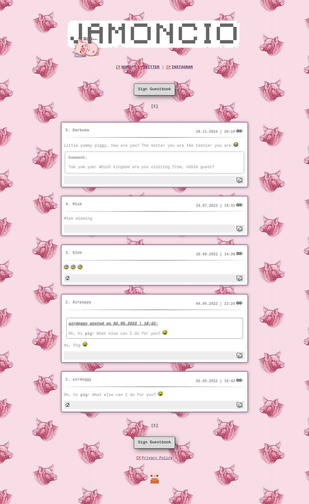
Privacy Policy (157, 458)
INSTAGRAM (182, 67)
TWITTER (151, 67)
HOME (126, 67)
